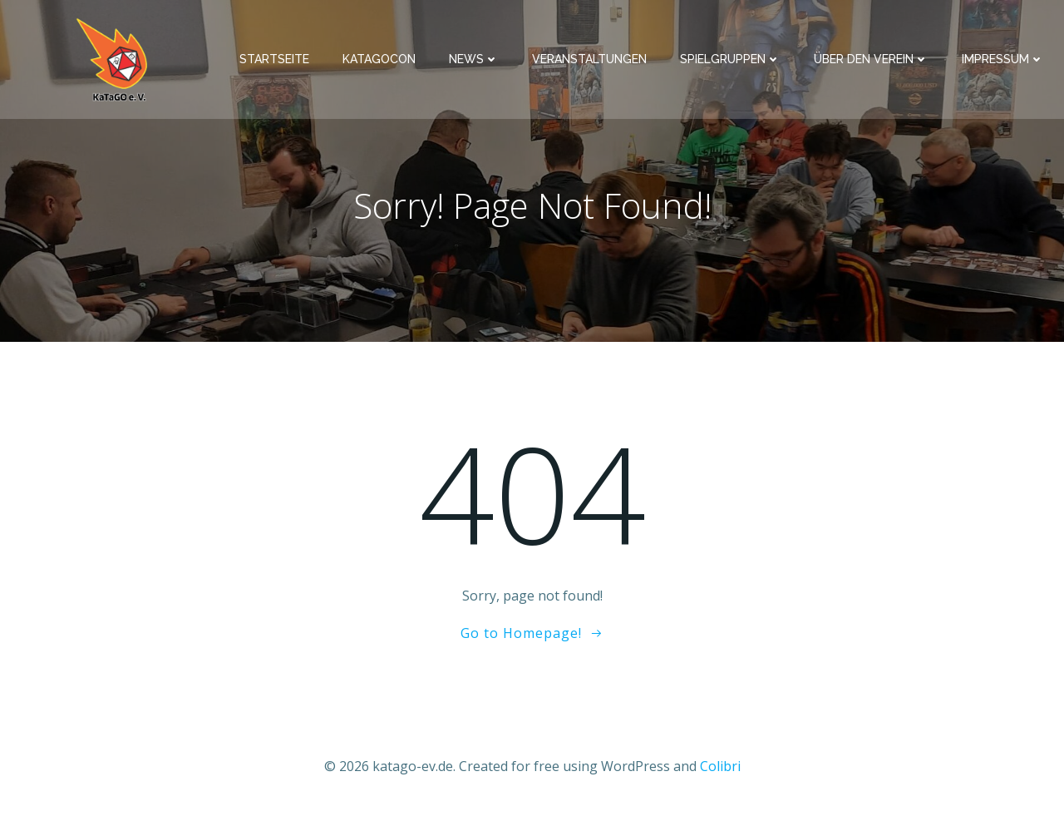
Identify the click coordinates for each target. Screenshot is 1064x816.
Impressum (1003, 59)
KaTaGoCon (379, 59)
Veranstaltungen (589, 59)
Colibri (720, 766)
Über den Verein (871, 59)
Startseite (274, 59)
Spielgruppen (730, 59)
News (474, 59)
